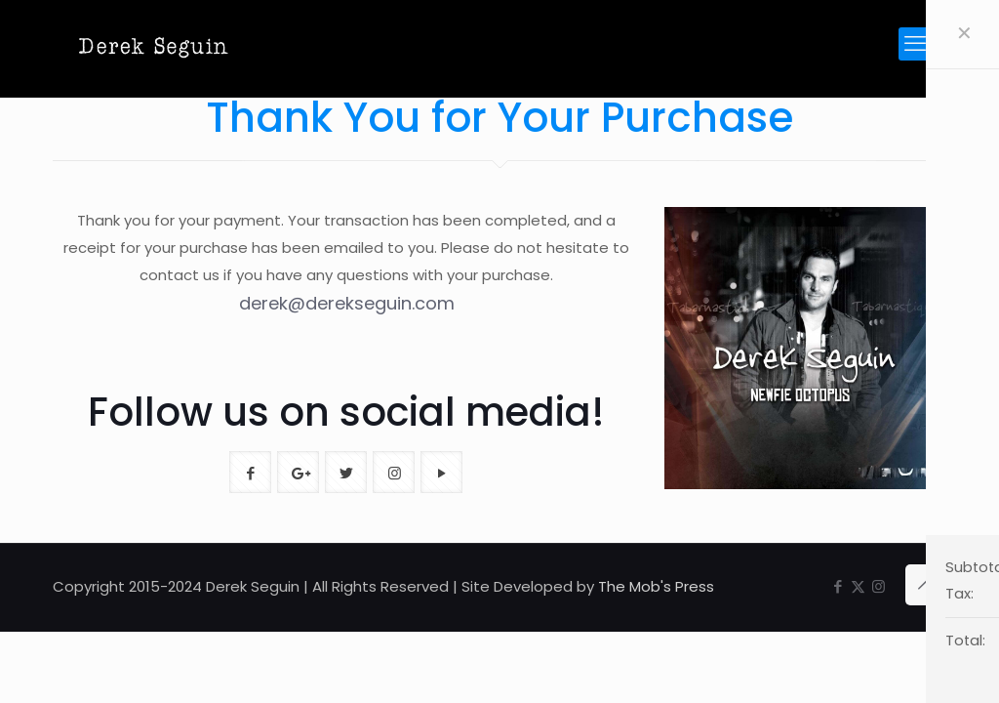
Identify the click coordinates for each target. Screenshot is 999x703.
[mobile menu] (915, 44)
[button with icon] (250, 472)
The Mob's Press (656, 586)
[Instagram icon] (878, 586)
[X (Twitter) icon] (858, 586)
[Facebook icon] (837, 586)
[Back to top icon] (925, 584)
